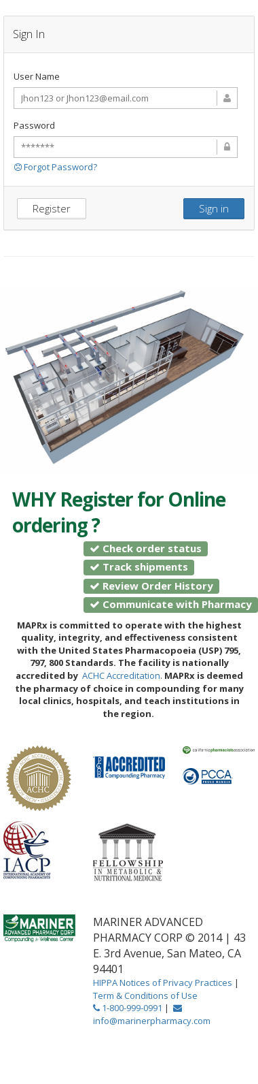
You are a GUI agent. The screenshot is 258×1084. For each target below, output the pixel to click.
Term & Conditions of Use (145, 995)
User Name (37, 76)
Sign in (214, 208)
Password (34, 125)
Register (52, 208)
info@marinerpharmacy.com (151, 1015)
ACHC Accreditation (121, 675)
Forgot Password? (55, 167)
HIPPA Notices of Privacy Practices (163, 982)
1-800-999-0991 (127, 1008)
